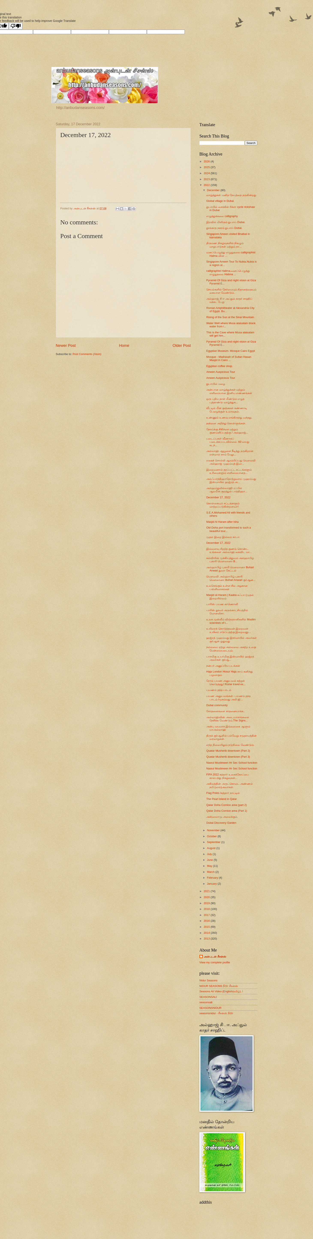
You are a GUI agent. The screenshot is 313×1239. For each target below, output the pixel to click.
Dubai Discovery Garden (221, 822)
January (212, 883)
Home (124, 345)
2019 (207, 903)
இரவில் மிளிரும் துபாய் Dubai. (225, 222)
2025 (207, 167)
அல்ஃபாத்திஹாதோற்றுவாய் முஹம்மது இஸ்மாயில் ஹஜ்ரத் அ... (231, 480)
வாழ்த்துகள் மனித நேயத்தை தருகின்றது (231, 195)
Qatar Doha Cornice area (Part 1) (226, 810)
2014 (207, 932)
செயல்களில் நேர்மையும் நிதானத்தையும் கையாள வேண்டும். (231, 291)
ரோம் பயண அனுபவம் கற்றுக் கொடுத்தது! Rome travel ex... (225, 682)
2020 (207, 897)
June (210, 859)
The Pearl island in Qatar (221, 799)
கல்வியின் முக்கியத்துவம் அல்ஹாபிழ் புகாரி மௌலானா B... (230, 559)
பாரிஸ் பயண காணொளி (222, 604)
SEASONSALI (208, 997)
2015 (207, 926)
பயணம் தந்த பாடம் (218, 690)
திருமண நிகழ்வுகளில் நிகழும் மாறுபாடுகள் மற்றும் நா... (225, 245)
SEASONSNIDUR (210, 1007)
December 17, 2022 (218, 497)
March (211, 871)
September (214, 842)
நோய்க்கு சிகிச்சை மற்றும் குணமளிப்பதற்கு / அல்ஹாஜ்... (227, 431)
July (209, 854)
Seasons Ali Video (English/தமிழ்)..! (221, 991)
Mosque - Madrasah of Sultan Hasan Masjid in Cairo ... (228, 358)
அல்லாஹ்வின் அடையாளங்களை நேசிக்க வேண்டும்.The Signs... (227, 719)
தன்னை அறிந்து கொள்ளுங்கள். (226, 423)
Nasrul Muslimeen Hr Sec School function (231, 762)
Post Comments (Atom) (87, 354)
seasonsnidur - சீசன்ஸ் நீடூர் (216, 1013)
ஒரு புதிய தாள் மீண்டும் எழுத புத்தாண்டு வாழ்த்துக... (225, 400)
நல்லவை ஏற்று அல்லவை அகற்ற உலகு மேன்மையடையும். (231, 648)
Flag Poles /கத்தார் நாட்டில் (223, 793)
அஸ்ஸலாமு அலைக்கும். (222, 816)
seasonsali (205, 1002)
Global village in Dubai (220, 200)
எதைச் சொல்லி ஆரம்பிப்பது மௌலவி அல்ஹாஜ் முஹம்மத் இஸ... (231, 462)
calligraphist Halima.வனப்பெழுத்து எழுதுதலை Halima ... (228, 272)
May (210, 865)
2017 (207, 915)
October (212, 836)
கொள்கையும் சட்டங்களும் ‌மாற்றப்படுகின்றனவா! (222, 505)
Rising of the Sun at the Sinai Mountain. (230, 317)
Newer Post (66, 345)
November (213, 830)
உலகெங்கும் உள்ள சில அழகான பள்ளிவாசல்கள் (227, 587)
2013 (207, 938)
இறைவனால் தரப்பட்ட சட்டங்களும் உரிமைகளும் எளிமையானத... (229, 471)
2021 (207, 891)
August (211, 848)
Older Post (182, 345)
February (213, 877)
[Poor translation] (16, 26)
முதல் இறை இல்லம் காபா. (223, 537)
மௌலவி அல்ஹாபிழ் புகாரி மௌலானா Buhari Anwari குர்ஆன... (230, 578)
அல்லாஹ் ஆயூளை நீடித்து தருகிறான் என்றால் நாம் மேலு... (229, 452)
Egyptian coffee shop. (219, 366)
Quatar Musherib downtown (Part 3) (228, 756)
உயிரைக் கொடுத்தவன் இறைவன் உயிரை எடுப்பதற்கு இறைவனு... (228, 630)
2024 (207, 173)
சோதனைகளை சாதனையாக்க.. (225, 711)
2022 (207, 185)
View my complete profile (214, 962)
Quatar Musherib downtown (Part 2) (228, 750)
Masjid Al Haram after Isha (222, 521)
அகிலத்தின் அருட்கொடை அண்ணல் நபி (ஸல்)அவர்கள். (229, 785)
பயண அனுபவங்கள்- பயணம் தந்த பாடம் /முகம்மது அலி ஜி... (228, 697)
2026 (207, 161)
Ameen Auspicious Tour (220, 371)
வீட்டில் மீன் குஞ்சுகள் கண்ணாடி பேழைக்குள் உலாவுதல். (226, 409)
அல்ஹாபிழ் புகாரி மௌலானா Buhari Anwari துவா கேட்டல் (230, 569)
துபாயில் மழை (215, 383)
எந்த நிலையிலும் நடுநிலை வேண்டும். (230, 744)
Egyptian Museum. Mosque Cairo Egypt (230, 350)
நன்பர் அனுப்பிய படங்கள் (223, 665)
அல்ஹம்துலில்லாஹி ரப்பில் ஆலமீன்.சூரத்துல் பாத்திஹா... (226, 490)
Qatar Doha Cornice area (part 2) (226, 805)
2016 (207, 920)
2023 (207, 179)
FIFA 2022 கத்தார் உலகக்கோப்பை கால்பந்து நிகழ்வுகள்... (227, 776)
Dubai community (216, 705)
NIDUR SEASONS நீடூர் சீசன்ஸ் (218, 986)
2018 (207, 909)
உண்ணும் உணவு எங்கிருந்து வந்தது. (229, 417)
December (213, 190)
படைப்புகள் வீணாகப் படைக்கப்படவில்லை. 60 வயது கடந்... (227, 442)
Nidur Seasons (208, 980)
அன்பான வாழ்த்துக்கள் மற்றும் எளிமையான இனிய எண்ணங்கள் (229, 391)
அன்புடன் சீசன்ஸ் (215, 956)
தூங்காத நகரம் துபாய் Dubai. (224, 228)
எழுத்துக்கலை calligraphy (222, 216)
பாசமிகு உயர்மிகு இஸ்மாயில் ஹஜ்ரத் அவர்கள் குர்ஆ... (230, 658)
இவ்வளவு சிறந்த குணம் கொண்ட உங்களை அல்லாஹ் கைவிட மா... (229, 550)
